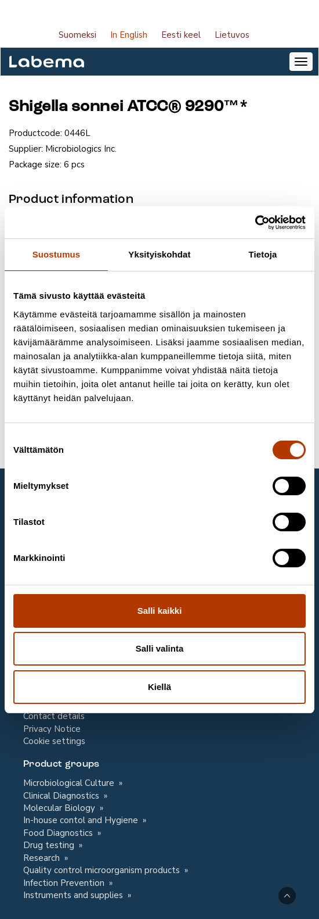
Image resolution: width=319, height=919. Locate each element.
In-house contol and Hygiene (81, 820)
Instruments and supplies (74, 895)
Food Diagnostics (59, 833)
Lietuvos (232, 35)
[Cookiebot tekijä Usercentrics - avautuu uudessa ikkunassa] (255, 222)
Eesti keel (181, 35)
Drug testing (50, 845)
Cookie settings (54, 741)
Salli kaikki (159, 611)
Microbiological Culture (70, 783)
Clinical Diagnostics (62, 796)
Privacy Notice (52, 729)
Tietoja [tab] (263, 254)
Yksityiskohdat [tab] (159, 254)
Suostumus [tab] (56, 254)
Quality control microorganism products (102, 870)
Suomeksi (77, 35)
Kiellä (159, 687)
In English (128, 35)
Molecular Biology (60, 808)
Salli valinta (160, 648)
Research (42, 858)
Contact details (54, 716)
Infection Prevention (65, 883)
